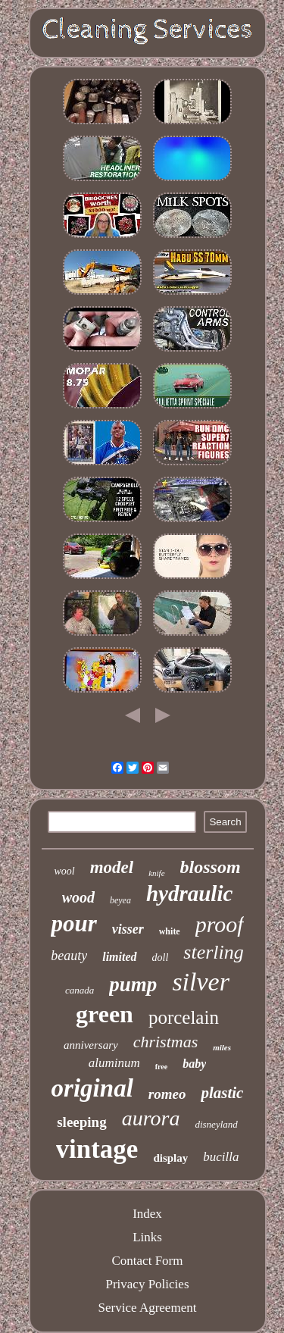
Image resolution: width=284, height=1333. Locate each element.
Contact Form (147, 1260)
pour (73, 923)
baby (194, 1063)
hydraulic (189, 893)
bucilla (221, 1157)
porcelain (183, 1017)
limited (119, 956)
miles (222, 1047)
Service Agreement (147, 1307)
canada (79, 990)
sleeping (81, 1122)
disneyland (216, 1124)
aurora (151, 1118)
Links (147, 1237)
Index (147, 1213)
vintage (97, 1149)
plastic (222, 1093)
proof (219, 924)
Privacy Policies (147, 1284)
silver (200, 982)
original (92, 1088)
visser (128, 929)
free (161, 1066)
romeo (167, 1094)
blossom (210, 867)
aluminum (114, 1063)
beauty (69, 955)
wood (78, 897)
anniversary (91, 1045)
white (169, 931)
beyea (120, 900)
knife (156, 873)
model (112, 867)
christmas (165, 1041)
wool (64, 871)
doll (160, 957)
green (104, 1014)
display (170, 1158)
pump (133, 984)
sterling (213, 952)
